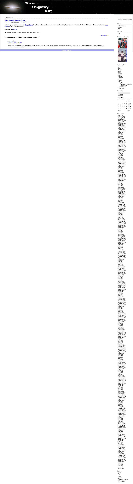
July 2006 (120, 370)
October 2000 (121, 448)
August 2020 (121, 152)
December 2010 (122, 301)
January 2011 (121, 299)
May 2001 (120, 443)
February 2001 (121, 446)
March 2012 (121, 281)
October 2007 (121, 350)
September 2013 (122, 257)
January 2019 (121, 174)
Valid (121, 481)
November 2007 (122, 349)
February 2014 (121, 251)
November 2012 (122, 271)
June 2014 (120, 246)
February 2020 (121, 159)
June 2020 (120, 154)
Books (119, 68)
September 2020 (122, 150)
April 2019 (120, 171)
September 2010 (122, 304)
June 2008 (120, 340)
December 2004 (122, 395)
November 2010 (122, 302)
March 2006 (121, 375)
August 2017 (121, 196)
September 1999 (122, 460)
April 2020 (120, 157)
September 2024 (122, 120)
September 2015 (122, 226)
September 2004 (122, 399)
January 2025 (121, 118)
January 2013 (121, 268)
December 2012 (122, 269)
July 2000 (120, 452)
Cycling (12, 22)
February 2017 (121, 204)
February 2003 (121, 424)
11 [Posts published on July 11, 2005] (118, 105)
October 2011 (121, 287)
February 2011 (121, 298)
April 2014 (120, 248)
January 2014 (121, 252)
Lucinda (120, 27)
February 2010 (121, 314)
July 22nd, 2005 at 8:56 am (15, 42)
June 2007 (120, 355)
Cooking (120, 70)
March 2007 (121, 359)
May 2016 (120, 216)
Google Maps (29, 25)
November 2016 (122, 208)
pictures (14, 29)
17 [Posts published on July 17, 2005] (130, 105)
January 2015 (121, 237)
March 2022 (121, 139)
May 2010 (120, 310)
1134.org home (122, 26)
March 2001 (121, 444)
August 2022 (121, 132)
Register (120, 474)
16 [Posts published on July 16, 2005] (128, 105)
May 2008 (120, 341)
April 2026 (120, 115)
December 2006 (122, 363)
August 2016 (121, 212)
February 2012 (121, 282)
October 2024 (121, 119)
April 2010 (120, 311)
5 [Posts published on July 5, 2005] (120, 103)
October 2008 (121, 335)
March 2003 (121, 422)
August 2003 (121, 416)
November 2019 (122, 162)
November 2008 (122, 333)
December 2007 (122, 348)
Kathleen (120, 76)
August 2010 (121, 306)
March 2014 (121, 250)
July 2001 (120, 441)
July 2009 (120, 323)
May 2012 (120, 278)
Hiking (119, 75)
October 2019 (121, 163)
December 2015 (122, 222)
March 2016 (121, 218)
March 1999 (121, 468)
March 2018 (121, 187)
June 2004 (120, 403)
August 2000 (121, 451)
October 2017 (121, 193)
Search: (120, 91)
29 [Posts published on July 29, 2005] (126, 108)
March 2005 (121, 391)
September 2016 (122, 210)
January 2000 (121, 456)
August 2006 (121, 369)
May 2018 (120, 184)
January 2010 (121, 315)
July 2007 (120, 354)
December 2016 (122, 207)
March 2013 (121, 265)
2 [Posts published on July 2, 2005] (128, 101)
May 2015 (120, 231)
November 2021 (122, 142)
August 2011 (121, 290)
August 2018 (121, 180)
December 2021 (122, 141)
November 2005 (122, 380)
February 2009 (121, 329)
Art (118, 67)
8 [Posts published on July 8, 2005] (126, 103)
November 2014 (122, 239)
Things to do (121, 88)
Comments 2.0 (123, 479)
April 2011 (120, 295)
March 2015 (121, 234)
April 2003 (120, 421)
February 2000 (121, 455)
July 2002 (120, 430)
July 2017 (120, 197)
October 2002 (121, 426)
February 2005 (121, 392)
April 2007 (120, 358)
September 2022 (122, 131)
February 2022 (121, 140)
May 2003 (120, 420)
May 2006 (120, 373)
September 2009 (122, 320)
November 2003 (122, 412)
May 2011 (120, 294)
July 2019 (120, 167)
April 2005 (120, 390)
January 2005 (121, 393)
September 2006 (122, 367)
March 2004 (121, 407)
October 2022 (121, 129)
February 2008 (121, 345)
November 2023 (122, 124)
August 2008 (121, 337)
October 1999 (121, 459)
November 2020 (122, 148)
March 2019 (121, 173)
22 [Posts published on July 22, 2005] (126, 106)
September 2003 (122, 414)
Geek (15, 22)
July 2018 (120, 182)
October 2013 (121, 256)
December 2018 (122, 175)
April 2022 (120, 137)
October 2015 (121, 225)
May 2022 (120, 136)
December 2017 (122, 191)
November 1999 (122, 458)
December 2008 (122, 332)
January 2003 (121, 425)
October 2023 (121, 125)
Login (119, 472)
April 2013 (120, 264)
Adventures (121, 66)
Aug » (128, 110)
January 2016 (121, 221)
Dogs (119, 71)
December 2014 (122, 238)
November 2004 (122, 396)
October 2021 (121, 144)
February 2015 (121, 235)
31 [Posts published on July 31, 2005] (130, 108)
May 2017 (120, 200)
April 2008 (120, 342)
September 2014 (122, 242)
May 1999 (120, 465)
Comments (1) (104, 35)
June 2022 (120, 135)
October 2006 (121, 366)
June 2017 (120, 199)
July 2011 (120, 291)
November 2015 (122, 223)
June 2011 (120, 293)
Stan (18, 22)
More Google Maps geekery (15, 20)
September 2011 (122, 289)
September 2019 (122, 165)
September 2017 (122, 195)
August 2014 (121, 243)
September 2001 (122, 438)
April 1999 (120, 467)
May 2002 (120, 433)
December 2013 (122, 254)
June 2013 (120, 261)
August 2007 (121, 353)
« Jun (119, 110)
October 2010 (121, 303)
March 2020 (121, 158)
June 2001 (120, 442)
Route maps (124, 85)
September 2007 (122, 352)
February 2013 (121, 267)
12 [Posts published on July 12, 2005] (120, 105)
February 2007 (121, 361)
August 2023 (121, 128)
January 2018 (121, 190)
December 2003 (122, 410)
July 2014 (120, 244)
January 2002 (121, 434)
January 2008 (121, 346)
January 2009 (121, 331)
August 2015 (121, 227)
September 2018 (122, 179)
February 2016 (121, 220)
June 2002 (120, 431)
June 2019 (120, 169)
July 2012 (120, 276)
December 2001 (122, 435)
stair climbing (122, 86)
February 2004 (121, 408)
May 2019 (120, 170)
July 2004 (120, 401)
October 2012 (121, 272)
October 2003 (121, 413)
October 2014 (121, 240)
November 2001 (122, 437)
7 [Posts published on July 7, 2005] (124, 103)
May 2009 (120, 325)
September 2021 (122, 145)
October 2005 (121, 382)
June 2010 (120, 308)
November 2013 (122, 255)
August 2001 (121, 439)
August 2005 (121, 384)
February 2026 (121, 116)
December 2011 (122, 285)
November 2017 (122, 192)
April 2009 (120, 327)
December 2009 (122, 316)
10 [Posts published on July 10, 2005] (130, 103)
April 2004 (120, 405)
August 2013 (121, 259)
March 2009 (121, 328)
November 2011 (122, 286)
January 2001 (121, 447)
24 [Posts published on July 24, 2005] (130, 106)
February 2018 (121, 188)
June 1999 (120, 464)
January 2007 (121, 362)
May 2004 (120, 404)
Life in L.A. (120, 77)
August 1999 (121, 461)
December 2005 (122, 379)
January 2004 (121, 409)
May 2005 (120, 388)
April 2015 (120, 233)
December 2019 (122, 161)
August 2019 (121, 166)
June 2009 (120, 324)
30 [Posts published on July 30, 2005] (128, 108)
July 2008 (120, 338)
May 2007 (120, 357)
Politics (120, 80)
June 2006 (120, 371)
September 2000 (122, 450)
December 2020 (122, 146)
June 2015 (120, 230)
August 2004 (121, 400)
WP (119, 482)
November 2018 (122, 176)
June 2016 (120, 214)
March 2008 (121, 344)
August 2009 (121, 321)
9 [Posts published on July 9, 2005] (128, 103)
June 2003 (120, 418)
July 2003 (120, 417)
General (120, 73)
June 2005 (120, 387)
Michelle (10, 41)
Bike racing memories (126, 84)
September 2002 (122, 427)
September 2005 (122, 383)
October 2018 (121, 178)
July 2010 (120, 307)
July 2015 (120, 229)
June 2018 (120, 183)
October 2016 (121, 209)
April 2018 (120, 186)
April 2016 (120, 217)
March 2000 (121, 454)
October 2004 (121, 397)
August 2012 (121, 274)
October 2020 (121, 149)
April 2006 (120, 374)
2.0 (120, 478)
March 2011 (121, 297)
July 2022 (120, 133)
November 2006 (122, 365)
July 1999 (120, 463)
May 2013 (120, 263)
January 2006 (121, 378)
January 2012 (121, 284)
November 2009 (122, 318)
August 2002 (121, 429)
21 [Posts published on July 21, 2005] (124, 106)
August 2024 (121, 122)
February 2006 (121, 376)
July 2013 (120, 260)
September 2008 (122, 336)
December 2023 (122, 123)
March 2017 (121, 203)
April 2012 (120, 280)
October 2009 (121, 319)
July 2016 (120, 213)
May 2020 (120, 156)
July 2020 (120, 153)
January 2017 (121, 205)
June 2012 (120, 277)
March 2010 (121, 312)
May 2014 (120, 247)
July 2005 (120, 386)
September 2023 (122, 127)
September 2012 (122, 273)
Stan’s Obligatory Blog (66, 7)
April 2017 (120, 201)
